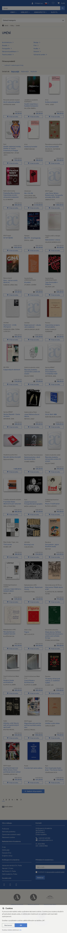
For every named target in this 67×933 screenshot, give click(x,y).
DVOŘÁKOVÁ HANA (9, 105)
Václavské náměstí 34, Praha (12, 864)
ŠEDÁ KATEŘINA (8, 459)
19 (17, 799)
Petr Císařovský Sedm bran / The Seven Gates (53, 768)
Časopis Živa (6, 852)
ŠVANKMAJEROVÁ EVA (10, 773)
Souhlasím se (51, 871)
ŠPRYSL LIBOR (28, 240)
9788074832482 (29, 149)
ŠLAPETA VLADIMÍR (9, 684)
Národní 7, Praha (7, 867)
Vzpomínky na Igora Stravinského (52, 326)
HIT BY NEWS (8, 238)
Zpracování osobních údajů (11, 833)
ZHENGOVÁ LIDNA (9, 329)
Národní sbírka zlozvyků (12, 457)
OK (21, 925)
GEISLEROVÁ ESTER (30, 198)
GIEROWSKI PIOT (8, 153)
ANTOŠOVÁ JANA (50, 376)
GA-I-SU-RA (28, 194)
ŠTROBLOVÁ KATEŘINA (52, 640)
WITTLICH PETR (29, 634)
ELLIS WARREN (8, 200)
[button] (46, 3)
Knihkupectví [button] (39, 13)
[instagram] (10, 883)
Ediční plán (5, 849)
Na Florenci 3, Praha (9, 870)
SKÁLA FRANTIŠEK (9, 506)
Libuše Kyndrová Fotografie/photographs (33, 502)
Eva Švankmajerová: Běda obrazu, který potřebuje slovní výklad (11, 769)
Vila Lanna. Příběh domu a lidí (54, 588)
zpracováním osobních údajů (55, 871)
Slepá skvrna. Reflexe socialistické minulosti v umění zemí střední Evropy (54, 634)
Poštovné (5, 828)
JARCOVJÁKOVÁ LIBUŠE (32, 329)
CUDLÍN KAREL (29, 546)
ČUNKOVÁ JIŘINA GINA (10, 285)
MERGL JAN (7, 593)
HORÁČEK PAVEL (29, 591)
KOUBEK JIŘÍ (7, 546)
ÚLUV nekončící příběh (11, 102)
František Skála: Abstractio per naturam (12, 502)
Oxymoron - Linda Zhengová (9, 326)
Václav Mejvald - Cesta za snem (11, 415)
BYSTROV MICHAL (8, 729)
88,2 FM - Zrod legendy (32, 238)
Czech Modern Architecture (29, 681)
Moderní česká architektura (8, 680)
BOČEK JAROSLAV (30, 506)
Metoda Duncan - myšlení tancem (9, 632)
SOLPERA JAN (49, 287)
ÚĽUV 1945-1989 (51, 414)
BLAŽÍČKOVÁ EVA (8, 636)
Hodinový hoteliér (30, 147)
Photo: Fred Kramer (52, 503)
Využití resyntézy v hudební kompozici (31, 105)
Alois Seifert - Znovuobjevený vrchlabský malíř (51, 371)
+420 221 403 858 (43, 837)
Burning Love (29, 544)
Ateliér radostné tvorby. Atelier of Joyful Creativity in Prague (12, 149)
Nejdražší (33, 72)
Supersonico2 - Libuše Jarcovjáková (32, 326)
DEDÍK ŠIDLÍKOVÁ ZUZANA (53, 417)
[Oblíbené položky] (53, 3)
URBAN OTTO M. (50, 200)
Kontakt (39, 822)
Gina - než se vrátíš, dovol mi (10, 281)
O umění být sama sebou (33, 767)
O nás (4, 846)
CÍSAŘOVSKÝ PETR (51, 771)
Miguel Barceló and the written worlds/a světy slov (32, 724)
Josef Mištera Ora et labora (31, 415)
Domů (5, 26)
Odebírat (40, 877)
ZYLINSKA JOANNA (30, 285)
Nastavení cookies (8, 836)
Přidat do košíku (12, 117)
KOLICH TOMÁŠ (29, 376)
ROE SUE (48, 548)
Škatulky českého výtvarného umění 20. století (32, 371)
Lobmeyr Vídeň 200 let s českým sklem (12, 589)
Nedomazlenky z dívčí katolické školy (32, 458)
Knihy (12, 26)
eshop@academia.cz (44, 839)
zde (20, 930)
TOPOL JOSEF (49, 105)
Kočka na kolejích (51, 103)
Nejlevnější (25, 72)
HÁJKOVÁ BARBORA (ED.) (53, 242)
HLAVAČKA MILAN (51, 591)
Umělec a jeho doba (52, 722)
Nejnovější (15, 72)
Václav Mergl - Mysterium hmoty (33, 588)
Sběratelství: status (52, 240)
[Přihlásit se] (37, 3)
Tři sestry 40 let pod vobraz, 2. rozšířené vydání (52, 680)
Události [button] (24, 13)
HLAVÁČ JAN (49, 684)
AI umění (27, 282)
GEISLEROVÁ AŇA (29, 196)
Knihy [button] (12, 13)
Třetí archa (7, 544)
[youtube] (16, 883)
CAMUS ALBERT (50, 725)
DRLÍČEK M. (48, 149)
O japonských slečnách (11, 369)
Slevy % (54, 13)
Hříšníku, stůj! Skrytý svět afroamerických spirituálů (11, 724)
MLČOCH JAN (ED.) (51, 506)
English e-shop (7, 855)
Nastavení (8, 925)
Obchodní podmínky (8, 830)
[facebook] (4, 883)
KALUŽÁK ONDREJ (30, 109)
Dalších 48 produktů (34, 790)
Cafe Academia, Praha (9, 873)
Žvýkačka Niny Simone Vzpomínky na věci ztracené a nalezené (11, 195)
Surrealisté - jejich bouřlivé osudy (52, 545)
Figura (26, 631)
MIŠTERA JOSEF (29, 419)
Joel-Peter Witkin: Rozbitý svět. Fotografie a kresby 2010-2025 (54, 195)
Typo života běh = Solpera (51, 283)
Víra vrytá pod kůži (52, 147)
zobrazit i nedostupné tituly (14, 66)
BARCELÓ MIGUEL (29, 729)
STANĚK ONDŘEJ (29, 461)
